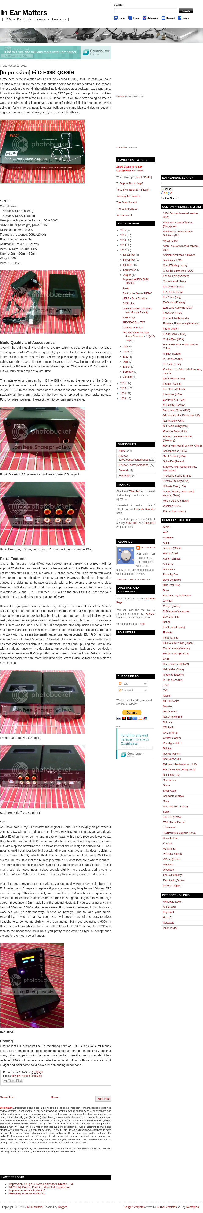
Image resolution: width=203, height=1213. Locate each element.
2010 (123, 388)
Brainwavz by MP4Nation (177, 595)
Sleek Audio (169, 790)
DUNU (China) (171, 616)
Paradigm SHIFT (172, 743)
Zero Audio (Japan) (174, 880)
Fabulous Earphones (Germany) (181, 323)
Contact (170, 18)
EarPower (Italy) (172, 297)
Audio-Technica (171, 558)
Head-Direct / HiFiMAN (176, 664)
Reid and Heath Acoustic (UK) (180, 764)
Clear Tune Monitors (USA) (178, 270)
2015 (123, 235)
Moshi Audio (170, 711)
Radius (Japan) (171, 753)
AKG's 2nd (129, 303)
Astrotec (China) (172, 548)
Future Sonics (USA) (174, 334)
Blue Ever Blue (171, 585)
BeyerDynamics (172, 579)
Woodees (168, 869)
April (125, 361)
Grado (166, 658)
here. (142, 623)
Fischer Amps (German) (176, 648)
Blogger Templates (134, 1207)
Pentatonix (121, 96)
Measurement (124, 215)
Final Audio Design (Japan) (178, 643)
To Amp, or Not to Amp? (129, 183)
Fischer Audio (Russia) (176, 653)
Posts (123, 683)
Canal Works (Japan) (175, 265)
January (127, 376)
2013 (123, 245)
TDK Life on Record (174, 822)
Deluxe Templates (166, 1207)
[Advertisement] (49, 1163)
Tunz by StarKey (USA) (176, 481)
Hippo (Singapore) (173, 674)
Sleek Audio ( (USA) (174, 456)
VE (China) (169, 848)
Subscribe (152, 18)
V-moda (167, 843)
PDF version (137, 171)
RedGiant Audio (172, 759)
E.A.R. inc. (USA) (173, 291)
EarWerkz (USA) (172, 313)
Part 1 (138, 177)
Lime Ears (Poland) (174, 389)
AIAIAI (166, 527)
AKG (165, 532)
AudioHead (169, 906)
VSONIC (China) (172, 854)
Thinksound (169, 827)
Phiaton (167, 748)
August (127, 275)
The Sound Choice (126, 208)
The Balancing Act (126, 202)
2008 (123, 398)
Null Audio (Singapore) (175, 426)
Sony (166, 801)
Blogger (62, 1207)
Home (122, 18)
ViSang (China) (171, 859)
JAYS (166, 685)
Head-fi (167, 917)
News (122, 450)
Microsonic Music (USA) (176, 410)
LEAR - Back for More (135, 298)
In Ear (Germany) (173, 359)
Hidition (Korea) (172, 353)
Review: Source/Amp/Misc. (27, 1075)
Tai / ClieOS (148, 548)
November (129, 259)
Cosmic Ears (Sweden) (176, 276)
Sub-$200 (149, 523)
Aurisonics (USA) (172, 260)
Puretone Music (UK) (175, 431)
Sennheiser (169, 780)
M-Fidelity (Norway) (174, 404)
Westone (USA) (172, 506)
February (128, 371)
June (126, 351)
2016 (123, 230)
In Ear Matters (24, 12)
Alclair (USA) (170, 240)
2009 (123, 393)
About (136, 18)
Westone (168, 864)
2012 (123, 250)
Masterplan (192, 1207)
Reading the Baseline (128, 196)
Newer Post (7, 1097)
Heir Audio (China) (173, 669)
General (123, 470)
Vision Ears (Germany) (176, 500)
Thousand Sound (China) (177, 475)
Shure (166, 785)
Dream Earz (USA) (173, 286)
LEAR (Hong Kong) (174, 378)
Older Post (103, 1098)
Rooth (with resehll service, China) (182, 445)
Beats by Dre (170, 574)
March (126, 366)
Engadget (168, 912)
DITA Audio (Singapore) (176, 611)
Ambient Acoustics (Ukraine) (179, 255)
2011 (123, 383)
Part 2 (147, 177)
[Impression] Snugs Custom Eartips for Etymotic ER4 (40, 1184)
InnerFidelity (170, 928)
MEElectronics (171, 701)
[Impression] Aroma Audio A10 (26, 1190)
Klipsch (167, 695)
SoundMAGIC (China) (175, 806)
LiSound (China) (172, 383)
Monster (167, 706)
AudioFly (168, 564)
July (125, 346)
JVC (165, 690)
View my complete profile (133, 580)
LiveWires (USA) (172, 394)
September (129, 270)
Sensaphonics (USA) (175, 450)
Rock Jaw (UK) (171, 774)
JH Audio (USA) (172, 364)
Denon (166, 622)
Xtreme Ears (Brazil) (174, 511)
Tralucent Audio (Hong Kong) (179, 832)
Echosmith (121, 147)
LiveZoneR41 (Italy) (174, 399)
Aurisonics (169, 569)
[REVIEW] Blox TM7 (134, 322)
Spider (166, 811)
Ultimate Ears (170, 838)
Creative (168, 600)
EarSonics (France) (174, 302)
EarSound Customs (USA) (178, 307)
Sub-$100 (131, 523)
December (129, 254)
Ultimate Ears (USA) (174, 486)
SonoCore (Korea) (173, 796)
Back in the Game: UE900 (137, 293)
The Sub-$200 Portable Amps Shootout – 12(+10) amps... (139, 336)
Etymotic (168, 632)
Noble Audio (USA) (173, 420)
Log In (186, 18)
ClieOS (150, 613)
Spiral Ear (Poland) (173, 461)
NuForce (168, 722)
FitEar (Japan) (171, 328)
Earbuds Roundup (144, 509)
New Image (129, 317)
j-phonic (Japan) (172, 885)
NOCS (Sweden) (172, 716)
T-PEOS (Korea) (172, 817)
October (127, 264)
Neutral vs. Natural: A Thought (133, 189)
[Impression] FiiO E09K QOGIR (37, 72)
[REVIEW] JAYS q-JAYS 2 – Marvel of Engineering (39, 1187)
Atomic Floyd (170, 553)
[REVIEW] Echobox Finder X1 (26, 1193)
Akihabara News (172, 901)
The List (134, 491)
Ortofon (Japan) (172, 738)
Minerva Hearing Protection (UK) (181, 415)
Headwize (168, 922)
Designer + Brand (133, 327)
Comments (126, 690)
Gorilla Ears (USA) (173, 339)
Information (125, 475)
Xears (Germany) (172, 875)
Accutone (168, 537)
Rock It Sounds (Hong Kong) (179, 769)
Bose (166, 590)
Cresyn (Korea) (171, 606)
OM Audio (168, 727)
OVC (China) (170, 732)
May (125, 356)
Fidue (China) (170, 637)
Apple (166, 542)
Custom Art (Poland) (174, 281)
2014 (123, 240)
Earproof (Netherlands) (176, 318)
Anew (126, 288)
